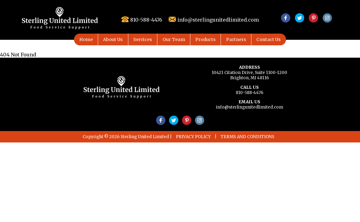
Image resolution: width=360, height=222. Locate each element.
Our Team (174, 39)
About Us (113, 39)
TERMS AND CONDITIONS (247, 136)
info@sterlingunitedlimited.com (249, 107)
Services (142, 39)
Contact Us (268, 39)
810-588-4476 (249, 92)
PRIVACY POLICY (193, 136)
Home (86, 39)
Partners (236, 39)
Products (205, 39)
